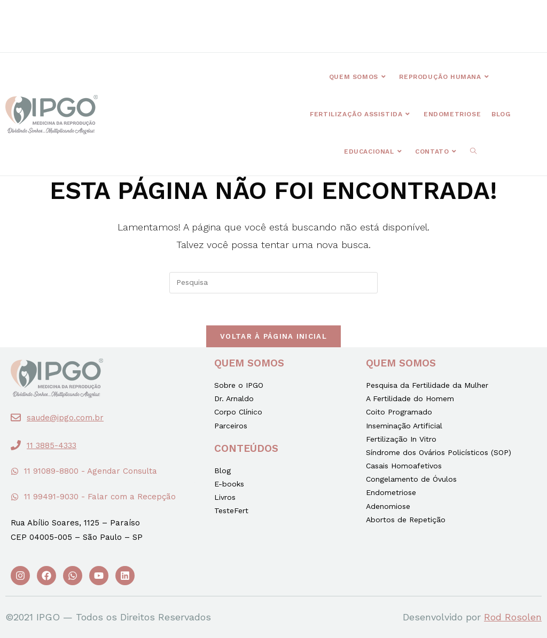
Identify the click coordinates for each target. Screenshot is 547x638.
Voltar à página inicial (273, 336)
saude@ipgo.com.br (65, 417)
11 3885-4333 (51, 445)
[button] (189, 19)
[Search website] (473, 151)
